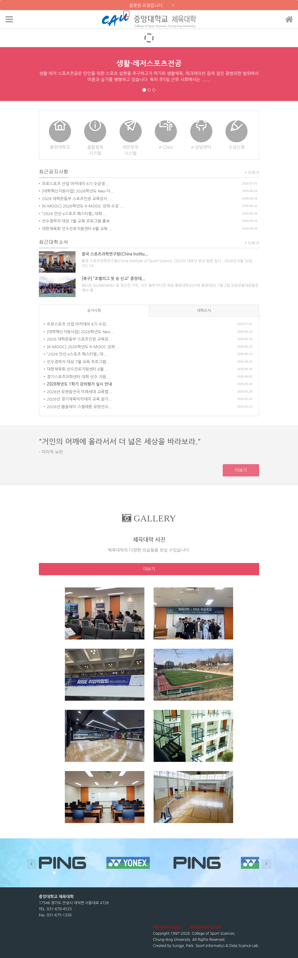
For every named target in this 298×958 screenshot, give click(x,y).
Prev (31, 864)
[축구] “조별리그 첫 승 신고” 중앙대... (113, 279)
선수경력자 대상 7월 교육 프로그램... (78, 362)
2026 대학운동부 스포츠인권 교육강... (79, 339)
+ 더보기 (252, 172)
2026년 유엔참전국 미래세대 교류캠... (79, 392)
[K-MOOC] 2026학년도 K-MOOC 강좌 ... (83, 347)
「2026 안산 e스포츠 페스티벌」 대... (77, 354)
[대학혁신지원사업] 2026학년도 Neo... (80, 332)
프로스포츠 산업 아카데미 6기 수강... (78, 324)
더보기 (241, 470)
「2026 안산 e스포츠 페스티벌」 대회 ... (74, 214)
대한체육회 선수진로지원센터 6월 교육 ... (77, 229)
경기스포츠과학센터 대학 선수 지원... (78, 377)
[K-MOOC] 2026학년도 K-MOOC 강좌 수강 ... (82, 206)
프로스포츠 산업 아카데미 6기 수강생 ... (76, 184)
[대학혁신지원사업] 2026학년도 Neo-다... (78, 191)
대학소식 (204, 310)
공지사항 (94, 310)
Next (266, 864)
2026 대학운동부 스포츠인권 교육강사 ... (77, 199)
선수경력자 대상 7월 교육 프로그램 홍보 (76, 221)
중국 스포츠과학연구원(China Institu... (115, 254)
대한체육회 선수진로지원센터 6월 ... (78, 369)
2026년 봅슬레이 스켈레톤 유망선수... (79, 407)
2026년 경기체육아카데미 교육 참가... (79, 399)
